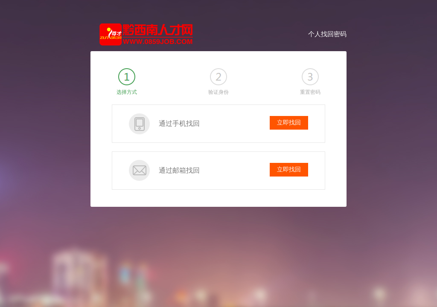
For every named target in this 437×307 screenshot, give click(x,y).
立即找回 (289, 122)
